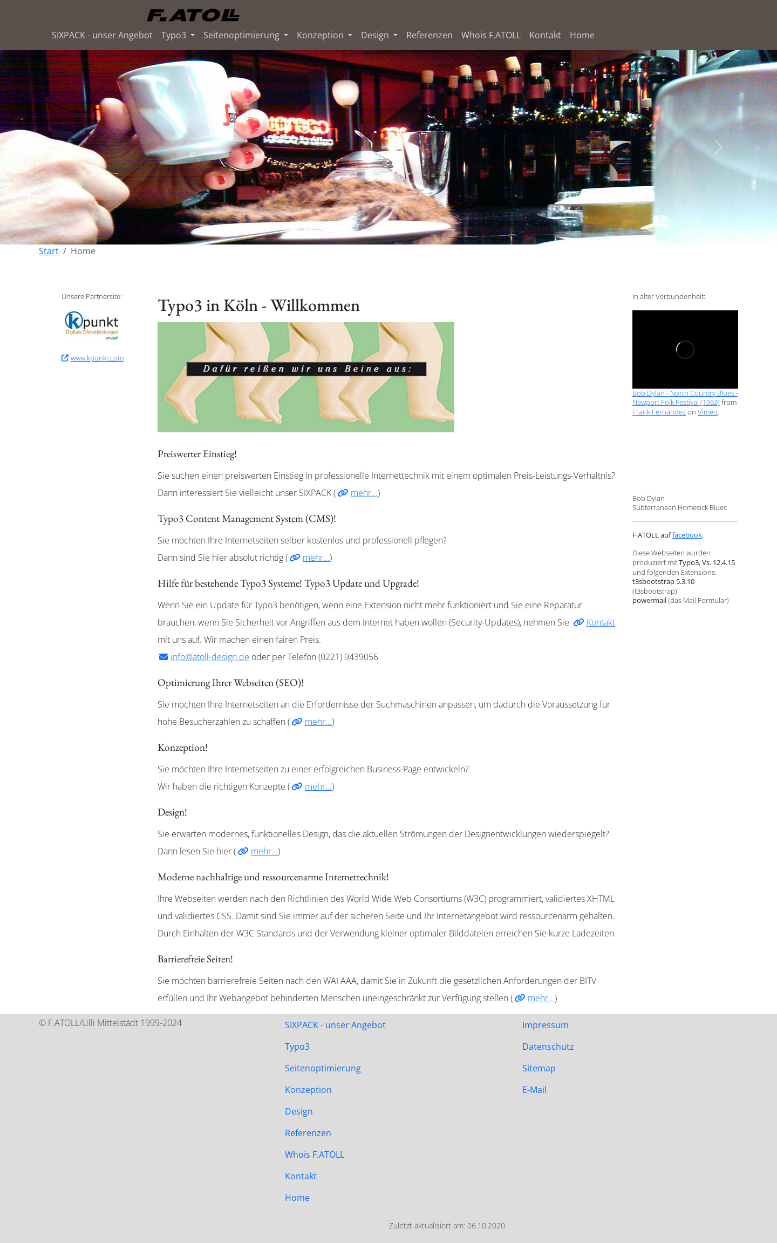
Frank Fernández (659, 412)
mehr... (364, 493)
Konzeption (308, 1090)
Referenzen (429, 35)
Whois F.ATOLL (491, 35)
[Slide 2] (350, 229)
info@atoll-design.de (210, 657)
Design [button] (376, 35)
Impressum (545, 1025)
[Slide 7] (447, 229)
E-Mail (534, 1090)
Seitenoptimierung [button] (242, 35)
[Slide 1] (330, 229)
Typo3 (297, 1046)
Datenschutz (548, 1046)
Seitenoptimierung (323, 1068)
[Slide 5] (408, 229)
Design (299, 1111)
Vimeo (708, 412)
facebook (687, 535)
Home (582, 35)
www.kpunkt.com (97, 358)
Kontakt (545, 35)
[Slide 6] (427, 229)
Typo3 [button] (174, 35)
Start (49, 251)
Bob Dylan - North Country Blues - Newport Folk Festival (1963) (685, 397)
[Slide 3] (369, 229)
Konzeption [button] (321, 35)
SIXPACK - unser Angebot (102, 35)
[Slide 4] (388, 229)
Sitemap (539, 1068)
